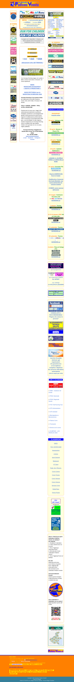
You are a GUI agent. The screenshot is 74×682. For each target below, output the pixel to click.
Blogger (39, 679)
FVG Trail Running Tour (56, 404)
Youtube (32, 139)
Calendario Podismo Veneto (40, 677)
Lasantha (40, 680)
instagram (37, 137)
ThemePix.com (27, 680)
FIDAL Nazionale (54, 396)
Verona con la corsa (55, 427)
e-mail (24, 137)
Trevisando (53, 424)
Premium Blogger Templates (48, 680)
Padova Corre (53, 420)
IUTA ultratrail (53, 411)
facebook (30, 137)
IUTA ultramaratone (55, 408)
